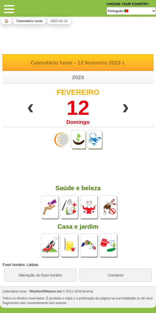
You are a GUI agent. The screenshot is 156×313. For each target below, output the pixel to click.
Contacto (116, 275)
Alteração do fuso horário (40, 275)
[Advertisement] (78, 38)
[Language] (131, 11)
